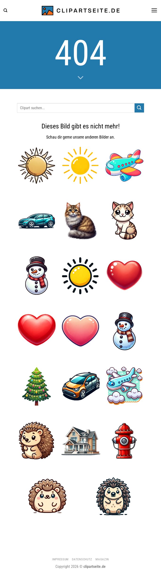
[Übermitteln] (139, 107)
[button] (5, 10)
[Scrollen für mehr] (80, 78)
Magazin (102, 559)
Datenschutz (82, 559)
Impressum (60, 559)
